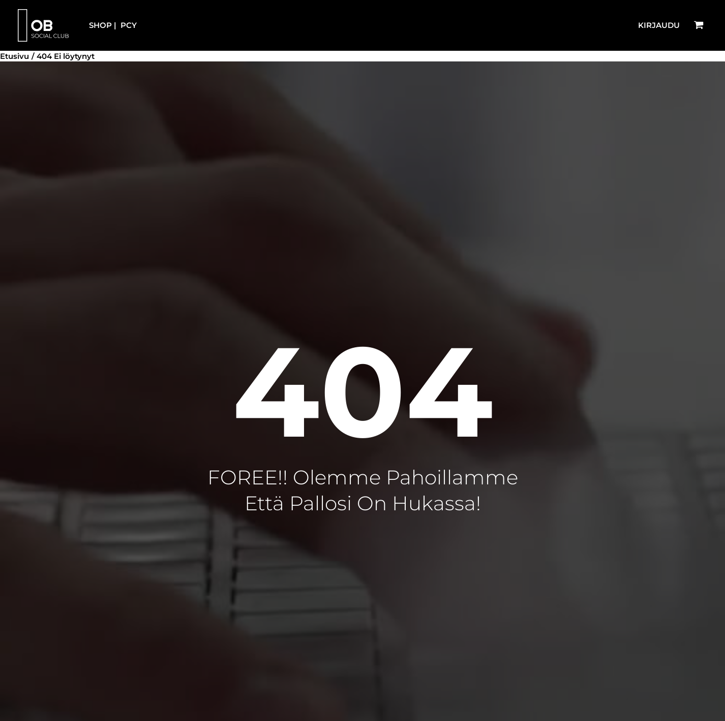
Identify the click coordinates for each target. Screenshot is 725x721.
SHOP (100, 25)
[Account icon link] (659, 25)
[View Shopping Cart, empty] (698, 25)
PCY (128, 25)
